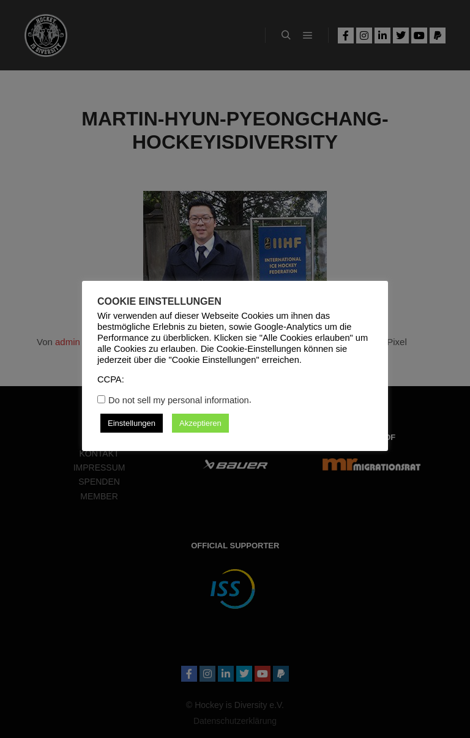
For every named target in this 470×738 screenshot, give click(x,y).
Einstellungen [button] (131, 423)
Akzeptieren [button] (200, 423)
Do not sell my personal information (178, 400)
